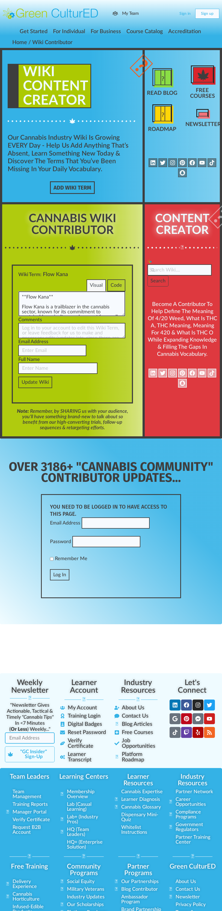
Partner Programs (138, 869)
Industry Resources (138, 686)
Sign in (185, 14)
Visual (96, 285)
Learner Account (84, 686)
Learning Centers (83, 777)
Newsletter (203, 124)
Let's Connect (192, 686)
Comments (30, 319)
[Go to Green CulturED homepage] (50, 13)
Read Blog (162, 93)
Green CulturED (193, 866)
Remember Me (68, 558)
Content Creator (182, 224)
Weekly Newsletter (29, 686)
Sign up (207, 14)
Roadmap (162, 129)
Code (116, 285)
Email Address (33, 341)
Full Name (29, 359)
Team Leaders (29, 777)
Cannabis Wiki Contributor (72, 224)
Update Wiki (35, 382)
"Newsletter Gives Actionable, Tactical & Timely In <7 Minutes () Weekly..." (30, 717)
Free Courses (202, 93)
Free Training (29, 866)
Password (60, 541)
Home (19, 42)
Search (157, 281)
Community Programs (84, 869)
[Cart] (170, 13)
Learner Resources (138, 780)
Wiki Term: (30, 274)
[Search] (160, 14)
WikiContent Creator (55, 86)
